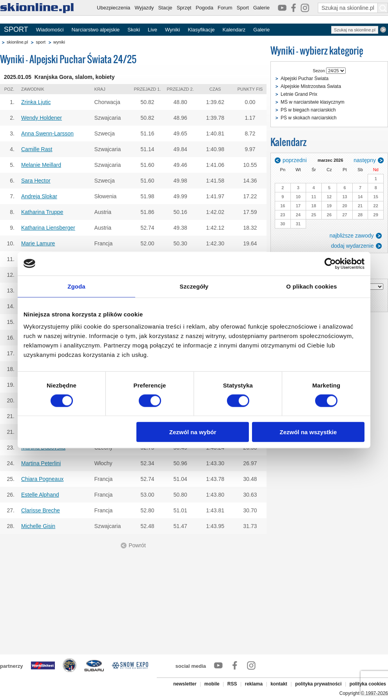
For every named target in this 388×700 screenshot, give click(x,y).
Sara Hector (36, 180)
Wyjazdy (144, 8)
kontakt (278, 684)
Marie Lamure (38, 243)
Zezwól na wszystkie (308, 432)
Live (152, 30)
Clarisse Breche (40, 510)
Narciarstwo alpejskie (95, 30)
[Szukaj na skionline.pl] (383, 8)
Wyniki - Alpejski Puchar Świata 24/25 (68, 59)
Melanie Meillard (41, 165)
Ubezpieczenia (113, 8)
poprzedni (295, 160)
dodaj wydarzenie (352, 246)
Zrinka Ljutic (36, 102)
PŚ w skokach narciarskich (309, 118)
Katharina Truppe (42, 212)
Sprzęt (184, 8)
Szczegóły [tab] (193, 286)
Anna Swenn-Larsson (47, 133)
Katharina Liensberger (48, 228)
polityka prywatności (318, 684)
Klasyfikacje (201, 30)
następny (365, 160)
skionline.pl (17, 42)
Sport (243, 8)
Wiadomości (50, 30)
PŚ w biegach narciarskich (308, 110)
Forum (225, 8)
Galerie (261, 8)
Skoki (133, 30)
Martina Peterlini (41, 463)
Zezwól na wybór (192, 432)
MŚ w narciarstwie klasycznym (312, 102)
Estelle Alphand (40, 495)
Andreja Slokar (39, 196)
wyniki (59, 42)
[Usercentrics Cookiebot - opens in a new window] (330, 263)
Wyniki (172, 30)
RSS (232, 684)
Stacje (165, 8)
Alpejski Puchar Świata (304, 78)
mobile (211, 684)
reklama (254, 684)
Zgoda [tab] (76, 286)
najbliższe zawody (352, 235)
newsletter (184, 684)
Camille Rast (36, 149)
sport (40, 42)
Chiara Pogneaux (42, 479)
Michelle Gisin (38, 526)
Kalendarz (234, 30)
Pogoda (204, 8)
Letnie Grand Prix (299, 94)
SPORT (16, 29)
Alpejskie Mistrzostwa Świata (311, 86)
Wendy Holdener (41, 118)
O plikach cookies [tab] (311, 286)
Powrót (137, 545)
